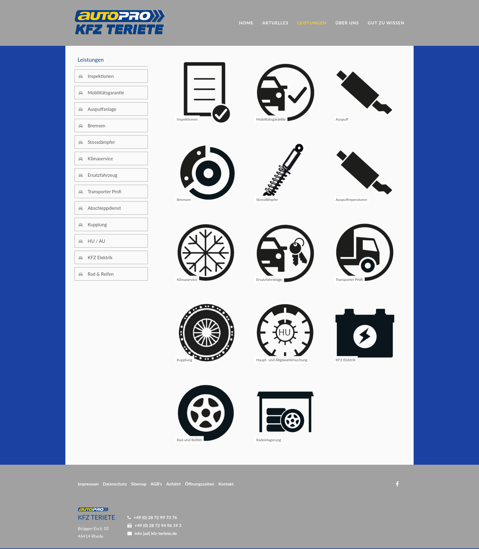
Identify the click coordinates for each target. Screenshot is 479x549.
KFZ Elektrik (100, 257)
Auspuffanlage (102, 109)
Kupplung (97, 224)
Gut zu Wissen (386, 22)
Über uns (347, 22)
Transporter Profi (104, 191)
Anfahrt (173, 483)
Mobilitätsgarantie (106, 92)
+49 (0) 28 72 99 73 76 (155, 517)
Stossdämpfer (101, 142)
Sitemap (138, 483)
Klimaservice (100, 158)
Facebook (397, 484)
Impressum (88, 483)
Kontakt (226, 483)
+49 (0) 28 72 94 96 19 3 (158, 525)
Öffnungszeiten (199, 483)
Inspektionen (101, 76)
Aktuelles (275, 22)
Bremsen (96, 125)
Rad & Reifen (101, 274)
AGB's (156, 483)
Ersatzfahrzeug (102, 175)
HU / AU (96, 241)
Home (246, 22)
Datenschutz (115, 483)
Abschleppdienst (104, 208)
